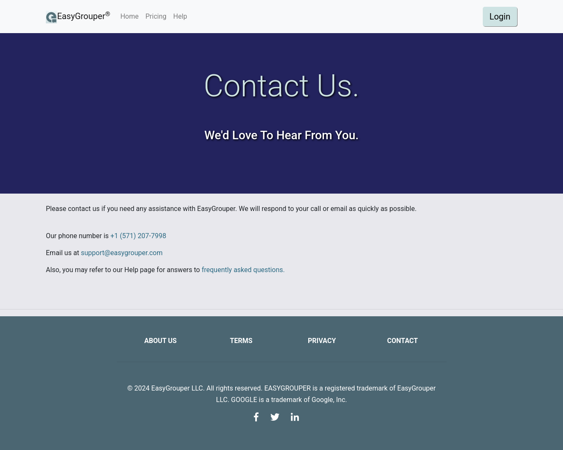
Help (180, 16)
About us (160, 341)
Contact (402, 341)
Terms (241, 341)
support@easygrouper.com (122, 253)
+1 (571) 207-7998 (138, 236)
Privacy (322, 341)
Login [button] (500, 16)
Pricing (156, 16)
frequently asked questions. (243, 270)
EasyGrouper (78, 16)
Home (131, 15)
